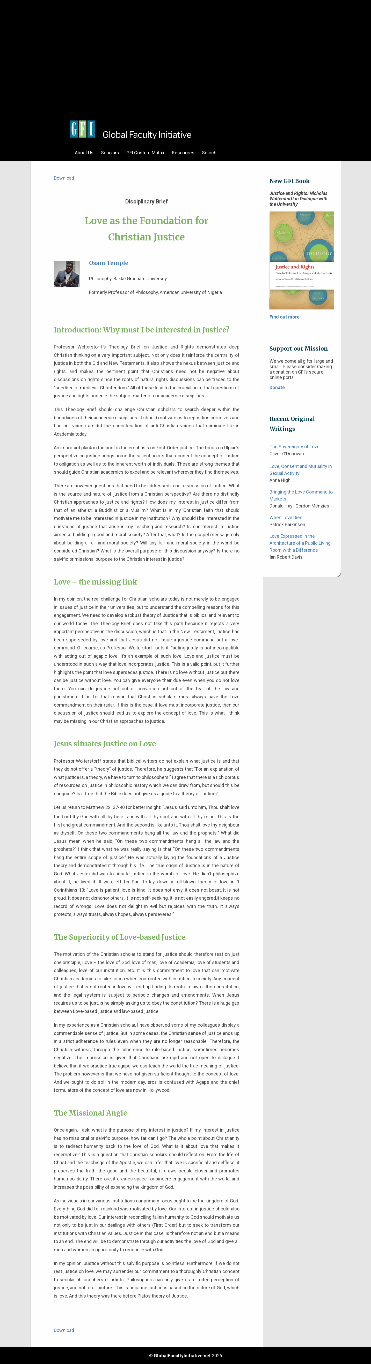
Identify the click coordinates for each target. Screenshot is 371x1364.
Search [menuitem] (209, 152)
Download (64, 178)
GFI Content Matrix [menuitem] (145, 152)
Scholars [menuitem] (110, 152)
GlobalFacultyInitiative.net (182, 1355)
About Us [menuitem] (84, 152)
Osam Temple (108, 263)
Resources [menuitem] (183, 152)
